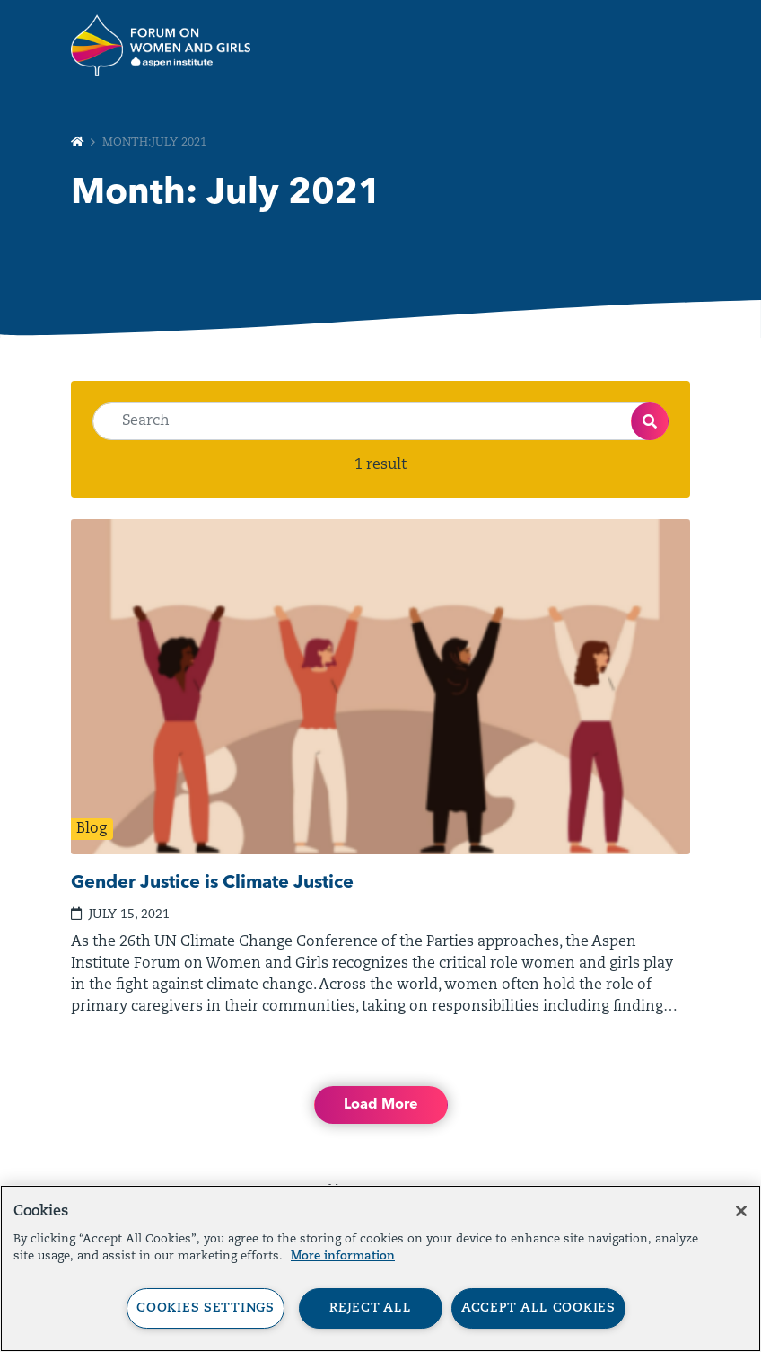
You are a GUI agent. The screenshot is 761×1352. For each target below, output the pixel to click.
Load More (381, 1105)
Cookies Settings (205, 1308)
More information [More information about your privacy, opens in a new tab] (343, 1256)
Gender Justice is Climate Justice (212, 883)
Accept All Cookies (538, 1308)
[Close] (741, 1211)
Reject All (370, 1308)
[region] (380, 1268)
